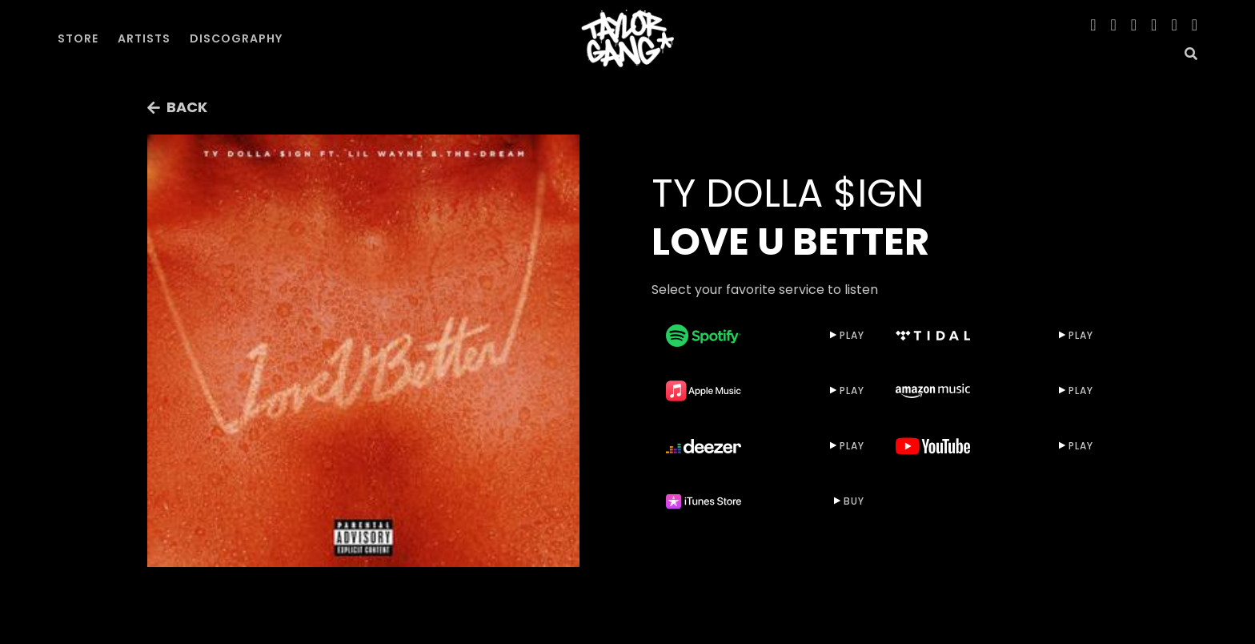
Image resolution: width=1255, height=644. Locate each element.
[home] (627, 38)
